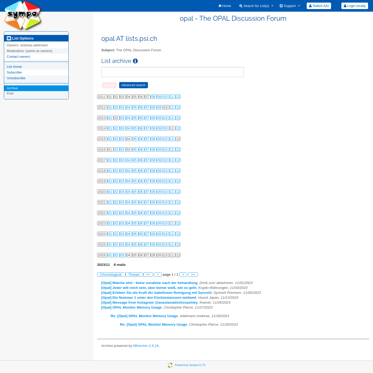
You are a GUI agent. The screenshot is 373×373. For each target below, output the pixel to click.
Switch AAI (319, 6)
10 (166, 97)
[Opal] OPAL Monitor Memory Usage (131, 307)
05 (135, 107)
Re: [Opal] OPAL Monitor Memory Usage (144, 316)
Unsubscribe (16, 78)
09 (159, 97)
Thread (134, 274)
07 (147, 107)
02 (116, 107)
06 (141, 107)
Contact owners (18, 56)
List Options (20, 38)
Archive (12, 88)
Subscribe (14, 72)
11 (172, 97)
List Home (14, 67)
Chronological (111, 274)
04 (129, 107)
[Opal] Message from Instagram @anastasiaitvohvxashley (149, 302)
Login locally (355, 6)
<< (148, 274)
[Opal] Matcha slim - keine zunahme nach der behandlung (149, 283)
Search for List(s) (254, 6)
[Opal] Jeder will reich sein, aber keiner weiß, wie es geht (148, 288)
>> (193, 274)
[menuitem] (225, 6)
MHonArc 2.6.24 (146, 346)
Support (287, 6)
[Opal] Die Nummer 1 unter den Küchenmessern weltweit (148, 297)
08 (153, 97)
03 (122, 107)
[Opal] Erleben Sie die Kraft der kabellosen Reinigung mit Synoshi (156, 293)
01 (110, 107)
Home (225, 6)
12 (178, 97)
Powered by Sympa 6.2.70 (190, 364)
